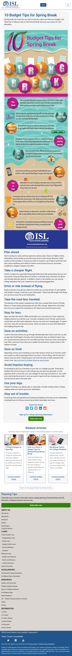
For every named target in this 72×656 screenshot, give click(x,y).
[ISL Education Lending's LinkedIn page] (40, 408)
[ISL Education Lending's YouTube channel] (23, 640)
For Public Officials (6, 618)
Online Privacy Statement (47, 644)
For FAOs (4, 612)
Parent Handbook (6, 595)
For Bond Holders (6, 621)
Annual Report (5, 526)
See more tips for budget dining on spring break (31, 360)
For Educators (5, 624)
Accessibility (18, 636)
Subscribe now (36, 419)
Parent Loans (6, 541)
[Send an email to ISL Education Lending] (36, 408)
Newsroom (4, 519)
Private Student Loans (7, 535)
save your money (49, 22)
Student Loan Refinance (9, 557)
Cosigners (5, 550)
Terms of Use (33, 644)
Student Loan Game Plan (8, 583)
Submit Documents (7, 566)
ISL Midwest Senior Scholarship (10, 576)
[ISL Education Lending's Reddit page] (45, 408)
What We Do (5, 516)
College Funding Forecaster (9, 586)
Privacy (10, 636)
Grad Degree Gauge (7, 592)
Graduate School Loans (9, 544)
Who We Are (5, 513)
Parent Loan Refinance (8, 560)
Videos (3, 602)
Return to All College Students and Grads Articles (36, 488)
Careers (3, 523)
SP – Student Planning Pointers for (14, 599)
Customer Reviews (6, 528)
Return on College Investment (10, 589)
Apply (43, 5)
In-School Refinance (8, 547)
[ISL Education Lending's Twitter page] (31, 408)
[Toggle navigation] (68, 5)
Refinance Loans (6, 553)
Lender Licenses (6, 627)
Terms (3, 636)
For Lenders (4, 615)
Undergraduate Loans (8, 538)
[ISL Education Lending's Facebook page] (27, 408)
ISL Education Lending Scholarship (11, 573)
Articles (3, 605)
